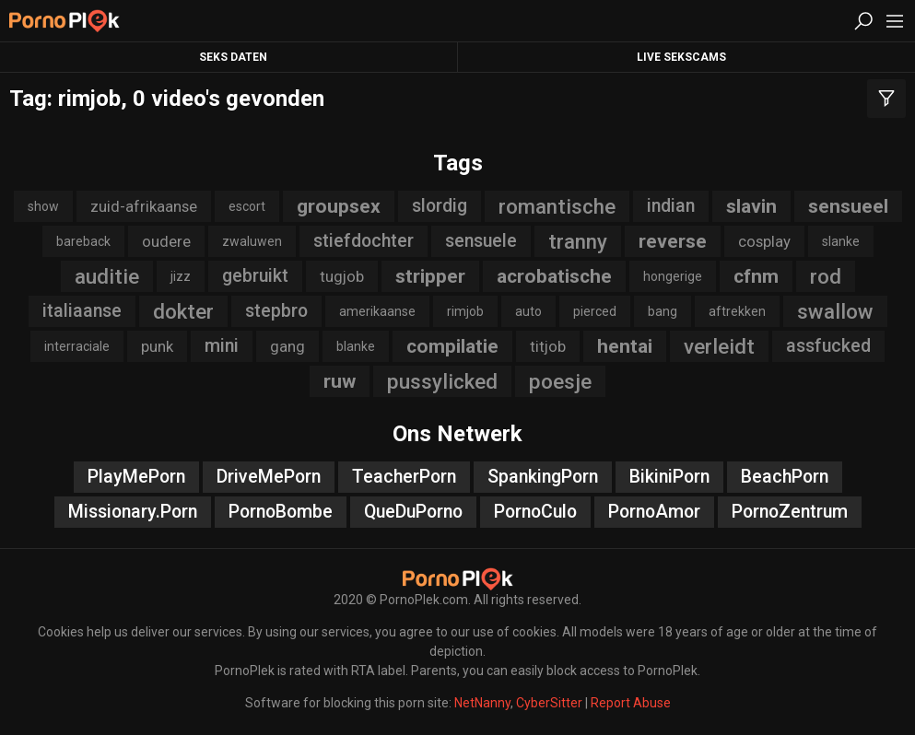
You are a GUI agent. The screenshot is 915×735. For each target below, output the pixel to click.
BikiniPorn (669, 476)
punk (157, 346)
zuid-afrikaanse (143, 206)
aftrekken (737, 311)
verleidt (719, 346)
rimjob (465, 311)
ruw (339, 381)
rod (825, 276)
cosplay (764, 241)
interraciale (77, 346)
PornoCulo (535, 511)
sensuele (481, 240)
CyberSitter (549, 702)
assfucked (828, 345)
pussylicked (442, 381)
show (43, 206)
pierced (594, 311)
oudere (166, 241)
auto (528, 311)
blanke (355, 346)
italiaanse (82, 310)
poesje (560, 381)
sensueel (848, 206)
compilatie (452, 346)
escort (247, 206)
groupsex (339, 206)
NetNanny (482, 702)
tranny (577, 241)
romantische (557, 206)
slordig (439, 205)
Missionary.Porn (132, 511)
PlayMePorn (136, 476)
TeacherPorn (404, 476)
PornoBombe (281, 511)
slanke (841, 241)
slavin (751, 206)
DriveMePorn (269, 476)
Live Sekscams (681, 57)
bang (662, 311)
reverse (673, 241)
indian (671, 205)
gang (287, 346)
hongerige (672, 276)
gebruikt (255, 275)
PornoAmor (654, 511)
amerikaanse (377, 311)
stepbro (276, 310)
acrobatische (554, 276)
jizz (180, 276)
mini (222, 345)
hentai (624, 346)
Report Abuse (631, 702)
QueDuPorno (413, 511)
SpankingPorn (542, 476)
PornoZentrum (790, 511)
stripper (430, 276)
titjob (548, 346)
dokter (183, 311)
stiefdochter (363, 240)
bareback (83, 241)
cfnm (756, 276)
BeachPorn (784, 476)
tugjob (342, 276)
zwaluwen (252, 241)
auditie (107, 276)
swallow (835, 311)
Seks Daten (233, 57)
